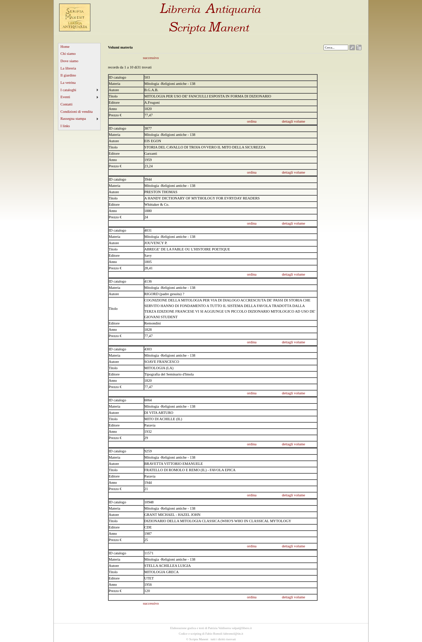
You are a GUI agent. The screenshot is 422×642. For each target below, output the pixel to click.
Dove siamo (69, 61)
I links (65, 126)
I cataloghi (68, 90)
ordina (251, 121)
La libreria (68, 68)
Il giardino (68, 75)
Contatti (66, 104)
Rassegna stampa (73, 119)
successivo (151, 58)
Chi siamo (68, 54)
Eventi (65, 97)
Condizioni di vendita (76, 112)
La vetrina (68, 83)
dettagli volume (293, 121)
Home (65, 47)
